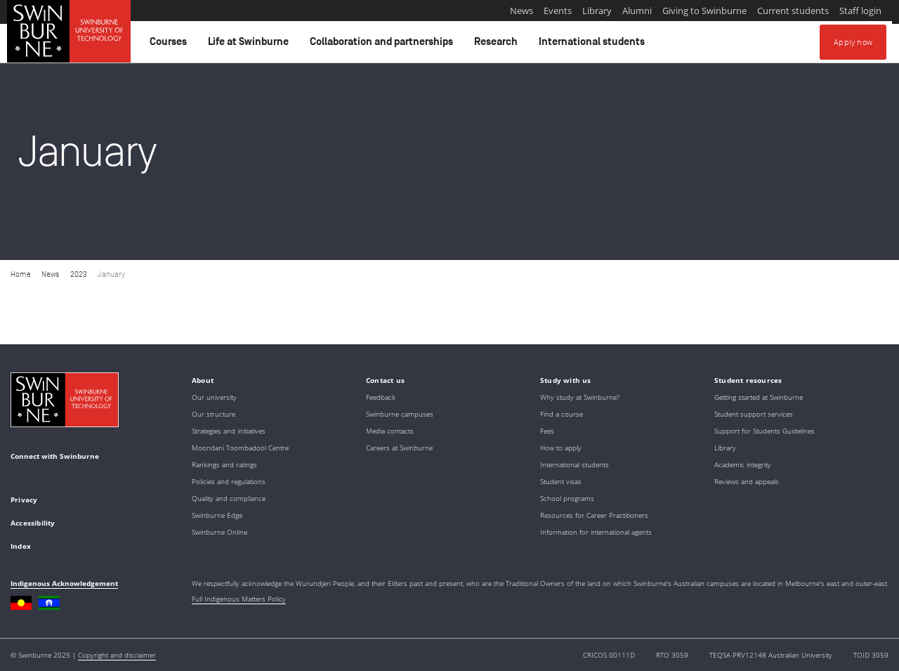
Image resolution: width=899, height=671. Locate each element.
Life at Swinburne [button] (250, 45)
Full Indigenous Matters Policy (239, 599)
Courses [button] (170, 45)
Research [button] (498, 45)
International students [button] (594, 45)
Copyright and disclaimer (117, 655)
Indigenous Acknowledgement (64, 583)
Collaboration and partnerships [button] (383, 45)
